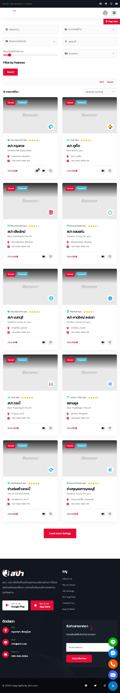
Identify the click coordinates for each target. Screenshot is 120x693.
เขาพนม (15, 413)
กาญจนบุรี (89, 499)
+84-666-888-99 (19, 160)
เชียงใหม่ (29, 242)
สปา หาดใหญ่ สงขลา (81, 317)
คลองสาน (16, 156)
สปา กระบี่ (14, 403)
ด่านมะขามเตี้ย (77, 499)
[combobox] (89, 29)
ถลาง (73, 156)
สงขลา (82, 328)
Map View (112, 21)
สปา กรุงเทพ (16, 145)
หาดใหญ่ (74, 328)
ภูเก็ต (79, 156)
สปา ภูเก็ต (73, 145)
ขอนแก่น (88, 242)
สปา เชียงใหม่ (16, 231)
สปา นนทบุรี (15, 317)
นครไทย (74, 413)
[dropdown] (114, 12)
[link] (30, 115)
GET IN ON (16, 604)
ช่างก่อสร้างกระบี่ (19, 489)
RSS (102, 82)
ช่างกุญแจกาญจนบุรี (81, 489)
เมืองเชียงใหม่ (18, 242)
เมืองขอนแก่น (77, 242)
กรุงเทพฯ (26, 156)
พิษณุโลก (83, 413)
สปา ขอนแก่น (75, 231)
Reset (110, 82)
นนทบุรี (24, 328)
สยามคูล (72, 403)
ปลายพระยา (17, 499)
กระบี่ (21, 413)
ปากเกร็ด (16, 328)
